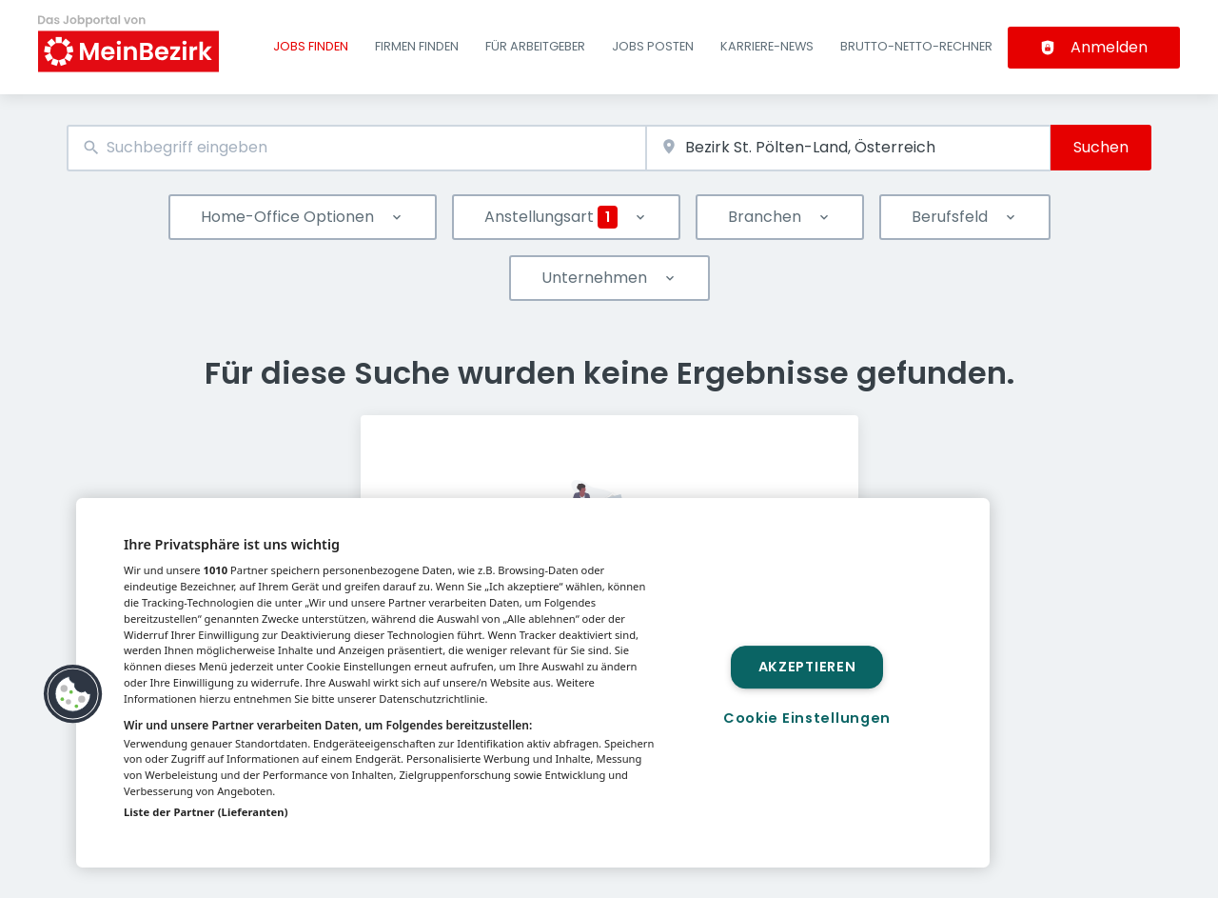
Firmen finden (417, 46)
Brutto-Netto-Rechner (916, 46)
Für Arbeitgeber (535, 46)
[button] (73, 694)
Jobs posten (653, 46)
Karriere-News (767, 46)
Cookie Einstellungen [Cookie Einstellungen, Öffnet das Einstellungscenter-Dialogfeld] (807, 718)
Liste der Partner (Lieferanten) (206, 812)
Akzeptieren (807, 666)
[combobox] (356, 148)
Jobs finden (310, 46)
